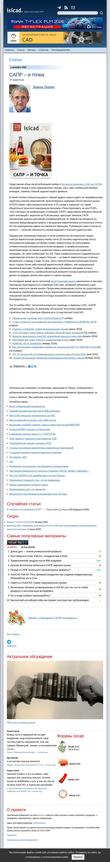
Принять (78, 857)
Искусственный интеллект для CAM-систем (32, 420)
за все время (28, 547)
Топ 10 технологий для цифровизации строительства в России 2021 (49, 354)
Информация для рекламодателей (22, 840)
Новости (9, 50)
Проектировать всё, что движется (27, 489)
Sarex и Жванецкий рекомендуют (27, 406)
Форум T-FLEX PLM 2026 (20, 522)
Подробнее (12, 835)
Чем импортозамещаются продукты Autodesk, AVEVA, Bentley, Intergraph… (49, 471)
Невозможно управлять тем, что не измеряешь (34, 480)
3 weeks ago (42, 752)
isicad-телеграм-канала (63, 281)
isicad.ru (41, 815)
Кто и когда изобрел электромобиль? (30, 595)
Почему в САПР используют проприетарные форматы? (40, 570)
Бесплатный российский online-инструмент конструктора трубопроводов (49, 600)
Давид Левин (43, 87)
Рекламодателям (60, 50)
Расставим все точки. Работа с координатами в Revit (40, 340)
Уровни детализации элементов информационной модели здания (48, 358)
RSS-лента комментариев (21, 722)
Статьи (21, 50)
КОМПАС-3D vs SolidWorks (26, 343)
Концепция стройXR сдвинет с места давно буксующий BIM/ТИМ (44, 424)
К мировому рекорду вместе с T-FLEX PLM (32, 434)
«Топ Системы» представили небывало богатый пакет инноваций (47, 332)
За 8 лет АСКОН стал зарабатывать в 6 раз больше (37, 475)
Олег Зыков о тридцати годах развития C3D (33, 438)
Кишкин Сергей (13, 731)
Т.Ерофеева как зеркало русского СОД (30, 443)
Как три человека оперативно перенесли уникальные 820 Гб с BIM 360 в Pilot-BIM (56, 347)
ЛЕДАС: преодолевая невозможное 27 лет (25, 765)
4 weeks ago (37, 791)
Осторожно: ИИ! (17, 457)
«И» (11, 461)
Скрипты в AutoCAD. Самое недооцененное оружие (40, 329)
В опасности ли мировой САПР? (25, 509)
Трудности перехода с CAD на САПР (81, 184)
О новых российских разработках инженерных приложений (41, 447)
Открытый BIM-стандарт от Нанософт (29, 429)
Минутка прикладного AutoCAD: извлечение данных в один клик (47, 336)
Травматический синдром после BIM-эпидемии (34, 411)
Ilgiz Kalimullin (12, 758)
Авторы (32, 50)
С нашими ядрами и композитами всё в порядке (35, 452)
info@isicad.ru (40, 823)
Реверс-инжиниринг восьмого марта (28, 484)
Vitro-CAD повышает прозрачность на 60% (32, 415)
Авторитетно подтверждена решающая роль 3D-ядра (38, 494)
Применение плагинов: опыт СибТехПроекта (36, 318)
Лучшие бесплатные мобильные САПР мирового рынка (40, 565)
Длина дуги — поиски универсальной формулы (36, 551)
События (43, 50)
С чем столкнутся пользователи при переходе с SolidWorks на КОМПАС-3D (53, 322)
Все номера (13, 634)
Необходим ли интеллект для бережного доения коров (38, 466)
